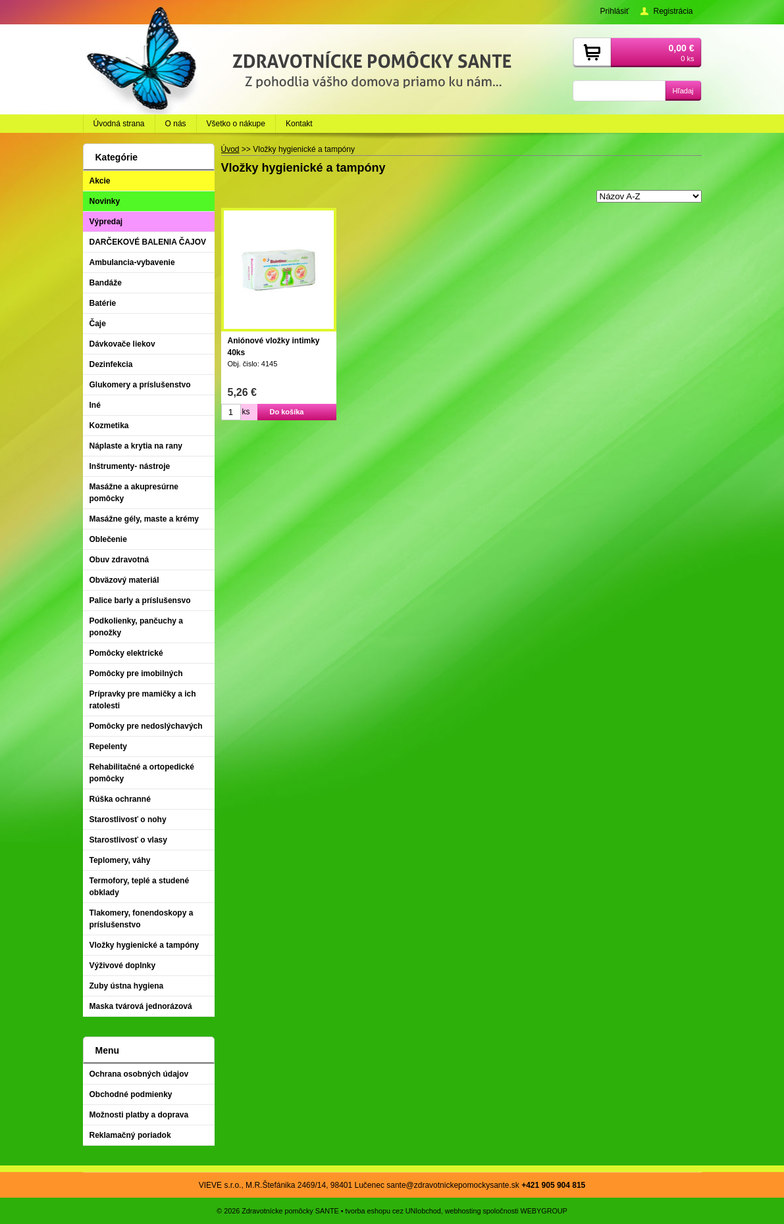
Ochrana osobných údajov (139, 1074)
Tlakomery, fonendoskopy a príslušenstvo (142, 918)
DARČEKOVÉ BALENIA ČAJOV (148, 242)
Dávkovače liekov (122, 344)
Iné (95, 405)
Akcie (100, 180)
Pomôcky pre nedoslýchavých (146, 726)
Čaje (98, 323)
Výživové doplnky (123, 965)
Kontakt (299, 123)
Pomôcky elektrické (126, 653)
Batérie (103, 303)
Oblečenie (108, 539)
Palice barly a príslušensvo (140, 600)
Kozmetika (109, 425)
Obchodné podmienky (131, 1094)
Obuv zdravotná (119, 559)
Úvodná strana (119, 123)
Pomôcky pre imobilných (136, 673)
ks (246, 411)
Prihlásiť (614, 11)
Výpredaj (106, 221)
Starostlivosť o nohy (128, 819)
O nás (175, 123)
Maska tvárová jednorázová (141, 1006)
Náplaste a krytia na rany (136, 446)
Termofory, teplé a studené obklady (140, 886)
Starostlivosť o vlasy (128, 840)
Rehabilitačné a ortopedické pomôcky (142, 772)
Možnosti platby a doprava (139, 1114)
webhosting (463, 1211)
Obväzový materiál (124, 580)
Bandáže (106, 282)
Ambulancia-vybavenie (132, 262)
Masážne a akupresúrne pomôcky (134, 492)
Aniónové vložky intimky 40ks (274, 346)
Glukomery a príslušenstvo (140, 384)
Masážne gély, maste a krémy (144, 519)
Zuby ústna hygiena (127, 986)
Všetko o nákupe (236, 123)
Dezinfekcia (111, 364)
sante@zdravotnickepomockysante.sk (452, 1185)
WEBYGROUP (543, 1211)
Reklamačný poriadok (130, 1135)
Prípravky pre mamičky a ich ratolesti (143, 699)
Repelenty (108, 746)
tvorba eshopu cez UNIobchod (393, 1211)
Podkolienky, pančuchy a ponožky (137, 626)
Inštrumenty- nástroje (130, 466)
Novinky (105, 201)
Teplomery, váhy (120, 860)
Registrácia (673, 11)
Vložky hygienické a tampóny (144, 945)
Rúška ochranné (120, 799)
